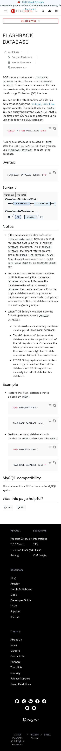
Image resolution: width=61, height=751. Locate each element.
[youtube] (34, 681)
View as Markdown (19, 62)
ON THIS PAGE (30, 21)
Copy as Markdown (20, 57)
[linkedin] (30, 674)
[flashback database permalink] (31, 42)
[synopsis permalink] (19, 178)
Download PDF (17, 67)
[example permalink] (21, 375)
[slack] (44, 674)
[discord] (27, 681)
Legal (47, 708)
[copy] (54, 128)
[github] (17, 674)
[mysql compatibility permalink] (43, 451)
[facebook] (37, 674)
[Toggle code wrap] (50, 128)
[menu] (5, 11)
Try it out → (30, 9)
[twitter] (23, 674)
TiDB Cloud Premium (33, 2)
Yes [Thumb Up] (7, 480)
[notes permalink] (16, 218)
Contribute (13, 52)
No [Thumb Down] (21, 480)
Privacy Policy (34, 710)
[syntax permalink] (18, 158)
